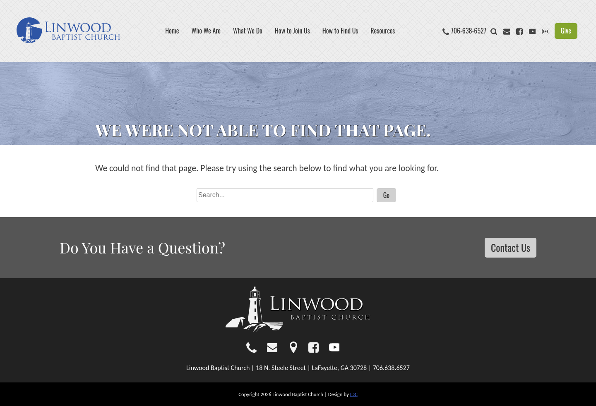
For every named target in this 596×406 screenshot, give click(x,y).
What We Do (247, 30)
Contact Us (510, 247)
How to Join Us (292, 30)
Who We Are (206, 30)
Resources (382, 30)
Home (172, 30)
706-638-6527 (468, 30)
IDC (354, 394)
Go (386, 195)
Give (566, 31)
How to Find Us (340, 30)
